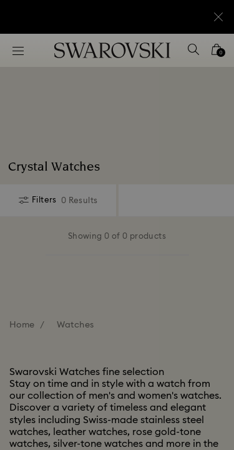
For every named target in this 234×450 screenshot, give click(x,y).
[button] (207, 56)
